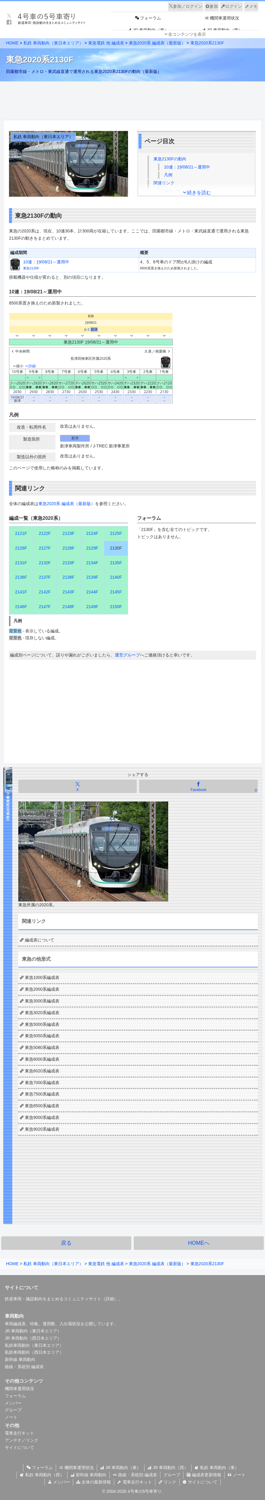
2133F (69, 562)
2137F (45, 577)
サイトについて (19, 1447)
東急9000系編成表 (42, 1117)
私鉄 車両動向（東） (217, 1467)
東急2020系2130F (207, 43)
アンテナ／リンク (21, 1440)
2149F (92, 606)
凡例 (168, 174)
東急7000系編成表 (42, 1082)
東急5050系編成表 (42, 1035)
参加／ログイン (185, 6)
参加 (211, 6)
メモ (251, 6)
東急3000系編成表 (42, 1000)
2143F (69, 591)
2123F (69, 533)
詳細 (110, 1298)
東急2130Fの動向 (169, 158)
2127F (45, 548)
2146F (21, 606)
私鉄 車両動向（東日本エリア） (53, 43)
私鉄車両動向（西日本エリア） (34, 1352)
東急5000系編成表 (42, 1024)
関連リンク (163, 182)
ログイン (231, 6)
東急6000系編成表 (42, 1059)
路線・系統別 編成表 (24, 1366)
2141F (21, 591)
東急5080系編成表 (42, 1047)
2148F (69, 606)
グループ (13, 1410)
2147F (45, 606)
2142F (45, 591)
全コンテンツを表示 (187, 34)
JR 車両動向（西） (168, 1467)
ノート (11, 1417)
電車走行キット (19, 1433)
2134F (92, 562)
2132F (45, 562)
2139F (92, 577)
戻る (66, 1243)
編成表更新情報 (203, 1474)
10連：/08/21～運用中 (187, 167)
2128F (69, 548)
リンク (167, 1482)
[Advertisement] (132, 99)
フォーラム (15, 1395)
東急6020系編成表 (42, 1070)
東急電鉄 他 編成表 (106, 43)
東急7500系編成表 (42, 1094)
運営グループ (127, 655)
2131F (21, 562)
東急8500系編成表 (42, 1105)
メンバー (13, 1403)
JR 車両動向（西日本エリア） (33, 1338)
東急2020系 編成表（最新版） (157, 43)
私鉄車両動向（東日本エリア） (34, 1345)
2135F (116, 562)
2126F (21, 548)
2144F (92, 591)
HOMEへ (199, 1243)
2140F (116, 577)
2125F (116, 533)
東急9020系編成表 (42, 1129)
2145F (116, 591)
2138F (69, 577)
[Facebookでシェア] (198, 786)
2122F (45, 533)
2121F (21, 533)
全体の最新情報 (93, 1482)
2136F (21, 577)
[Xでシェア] (77, 786)
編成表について (39, 940)
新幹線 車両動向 (20, 1359)
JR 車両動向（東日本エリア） (33, 1331)
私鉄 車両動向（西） (42, 1474)
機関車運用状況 (19, 1388)
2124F (92, 533)
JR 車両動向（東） (120, 1467)
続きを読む (199, 192)
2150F (116, 606)
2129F (92, 548)
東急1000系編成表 (42, 977)
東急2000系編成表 (42, 989)
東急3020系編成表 (42, 1012)
